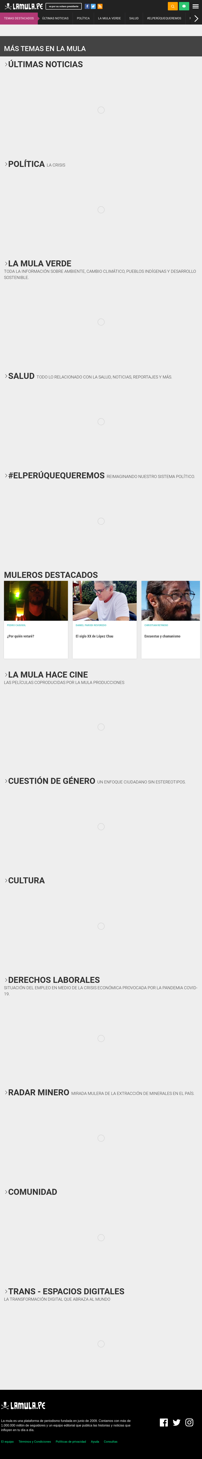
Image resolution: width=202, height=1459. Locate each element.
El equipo (7, 1441)
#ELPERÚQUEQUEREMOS (164, 18)
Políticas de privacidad (71, 1441)
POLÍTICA (83, 18)
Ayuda (95, 1441)
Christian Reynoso (156, 625)
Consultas (110, 1441)
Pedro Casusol (16, 625)
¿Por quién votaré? (20, 636)
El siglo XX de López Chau (94, 636)
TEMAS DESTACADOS (19, 18)
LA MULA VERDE (109, 18)
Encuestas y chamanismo (162, 636)
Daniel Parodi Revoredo (91, 625)
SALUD (134, 18)
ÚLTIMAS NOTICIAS (55, 18)
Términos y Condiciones (35, 1441)
